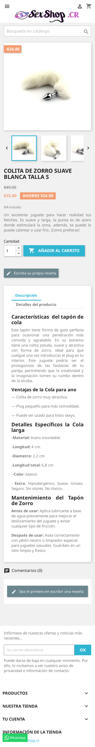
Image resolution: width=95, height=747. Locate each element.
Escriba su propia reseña (31, 273)
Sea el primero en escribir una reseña (47, 591)
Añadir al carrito (54, 250)
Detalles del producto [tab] (36, 304)
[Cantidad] (10, 250)
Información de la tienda (32, 732)
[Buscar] (47, 31)
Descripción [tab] (26, 295)
